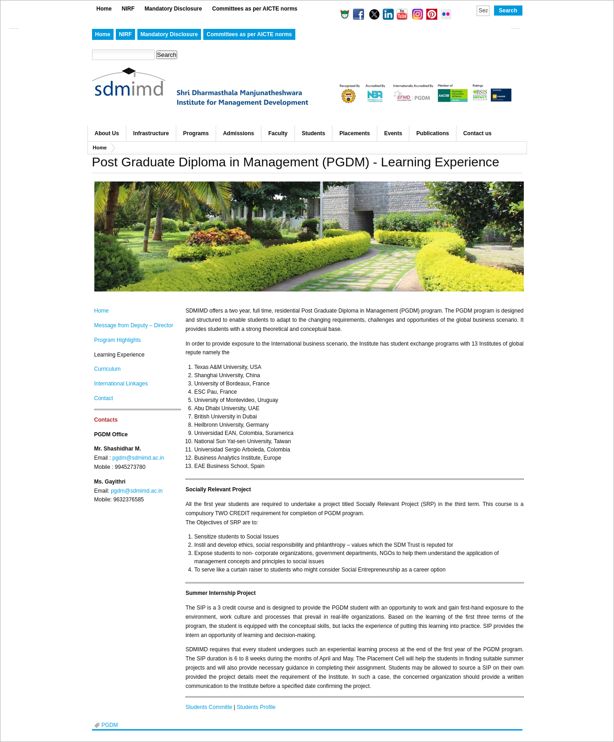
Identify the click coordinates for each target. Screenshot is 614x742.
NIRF (128, 8)
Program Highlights (117, 340)
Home (104, 8)
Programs (196, 133)
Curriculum (107, 369)
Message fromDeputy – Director (134, 325)
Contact (103, 398)
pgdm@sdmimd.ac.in (138, 458)
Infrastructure (151, 133)
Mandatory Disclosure (173, 8)
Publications (432, 133)
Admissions (238, 133)
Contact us (477, 133)
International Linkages (121, 383)
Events (393, 133)
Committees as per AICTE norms (254, 8)
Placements (354, 133)
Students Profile (256, 707)
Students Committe (208, 707)
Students (313, 133)
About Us (107, 133)
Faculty (278, 133)
